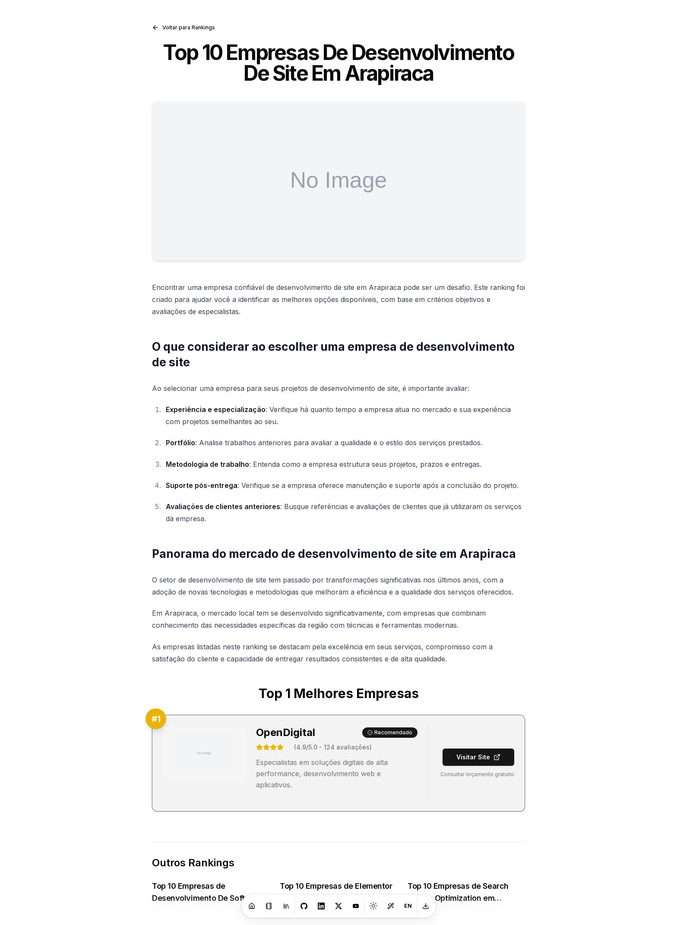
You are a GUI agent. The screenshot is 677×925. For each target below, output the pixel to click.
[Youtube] (355, 906)
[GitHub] (304, 906)
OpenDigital (285, 732)
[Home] (251, 906)
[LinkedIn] (321, 906)
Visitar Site (478, 757)
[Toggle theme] (373, 906)
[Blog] (269, 906)
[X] (338, 906)
